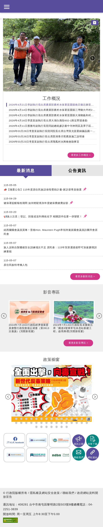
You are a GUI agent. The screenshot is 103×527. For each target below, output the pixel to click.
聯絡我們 (68, 493)
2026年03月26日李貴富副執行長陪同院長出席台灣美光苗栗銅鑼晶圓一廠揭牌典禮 (52, 131)
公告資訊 (77, 170)
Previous (10, 58)
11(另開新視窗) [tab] (46, 426)
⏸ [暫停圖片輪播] (95, 22)
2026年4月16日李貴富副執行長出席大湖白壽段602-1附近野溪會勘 (48, 120)
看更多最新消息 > (85, 276)
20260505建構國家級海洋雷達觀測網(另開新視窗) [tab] (61, 426)
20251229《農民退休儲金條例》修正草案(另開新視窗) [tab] (31, 422)
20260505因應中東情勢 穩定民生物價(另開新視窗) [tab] (66, 426)
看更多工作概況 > (81, 155)
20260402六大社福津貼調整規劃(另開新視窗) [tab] (87, 422)
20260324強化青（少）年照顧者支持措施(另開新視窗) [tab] (82, 422)
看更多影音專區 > (78, 343)
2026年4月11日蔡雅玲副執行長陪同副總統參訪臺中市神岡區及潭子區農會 (52, 125)
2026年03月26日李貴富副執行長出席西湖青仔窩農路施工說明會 (47, 136)
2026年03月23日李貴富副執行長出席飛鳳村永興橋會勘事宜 (44, 141)
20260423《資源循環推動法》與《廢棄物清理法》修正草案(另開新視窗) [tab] (56, 426)
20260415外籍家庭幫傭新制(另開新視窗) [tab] (41, 426)
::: (1, 18)
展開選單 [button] (6, 7)
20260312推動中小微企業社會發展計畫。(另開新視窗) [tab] (71, 422)
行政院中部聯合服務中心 (51, 6)
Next (92, 58)
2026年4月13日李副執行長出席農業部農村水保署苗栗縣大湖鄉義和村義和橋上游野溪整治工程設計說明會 (52, 115)
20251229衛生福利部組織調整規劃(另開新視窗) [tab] (26, 422)
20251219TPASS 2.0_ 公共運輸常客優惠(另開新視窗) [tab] (16, 422)
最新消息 (26, 170)
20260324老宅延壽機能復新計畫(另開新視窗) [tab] (76, 422)
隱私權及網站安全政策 (45, 493)
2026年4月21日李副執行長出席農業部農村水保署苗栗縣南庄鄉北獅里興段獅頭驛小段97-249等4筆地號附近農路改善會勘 (52, 104)
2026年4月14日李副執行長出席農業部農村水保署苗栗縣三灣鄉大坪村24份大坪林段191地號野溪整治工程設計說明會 (52, 109)
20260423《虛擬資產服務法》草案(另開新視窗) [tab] (51, 426)
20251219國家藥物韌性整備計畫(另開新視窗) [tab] (21, 422)
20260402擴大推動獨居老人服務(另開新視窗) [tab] (36, 426)
